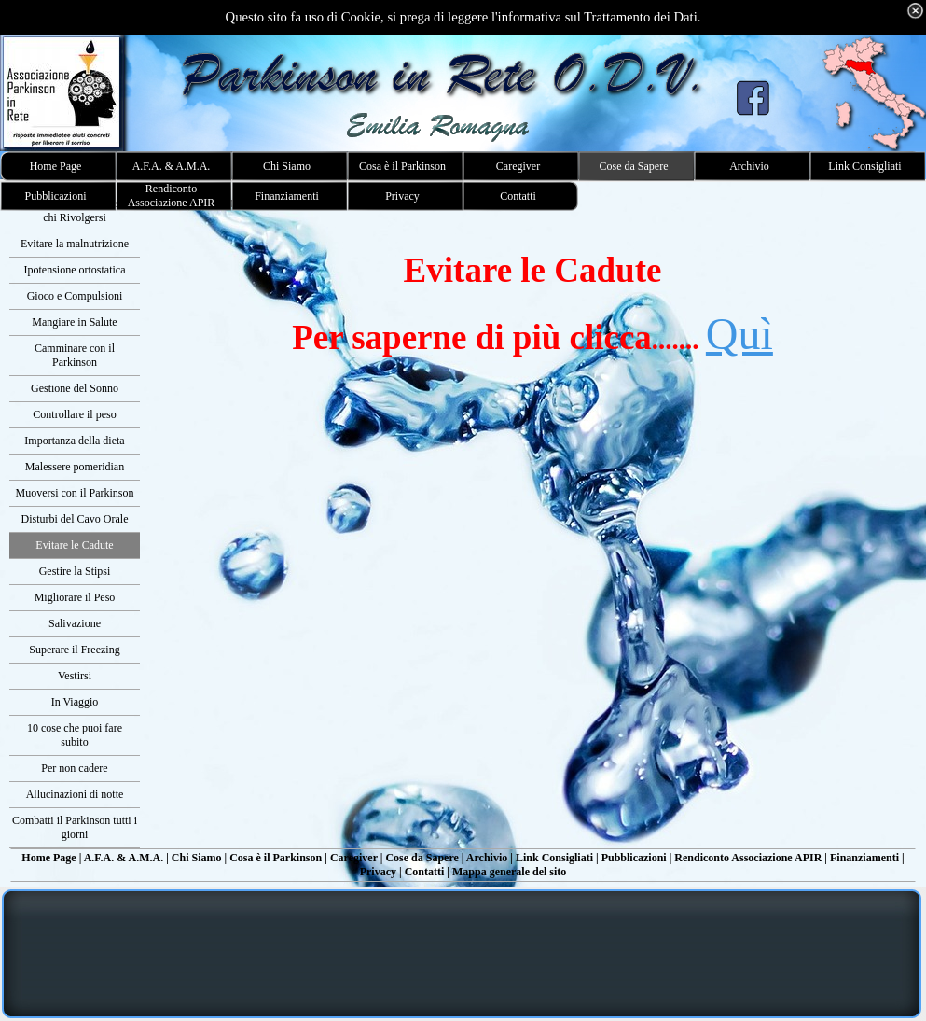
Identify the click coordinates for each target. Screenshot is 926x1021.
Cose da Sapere (421, 857)
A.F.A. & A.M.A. (124, 857)
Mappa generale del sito (509, 871)
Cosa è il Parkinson (275, 857)
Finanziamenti (864, 857)
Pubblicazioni (634, 857)
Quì (739, 333)
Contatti (425, 871)
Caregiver (354, 857)
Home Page (48, 857)
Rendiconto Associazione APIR (748, 857)
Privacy (378, 871)
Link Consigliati (554, 857)
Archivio (486, 857)
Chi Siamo (197, 857)
